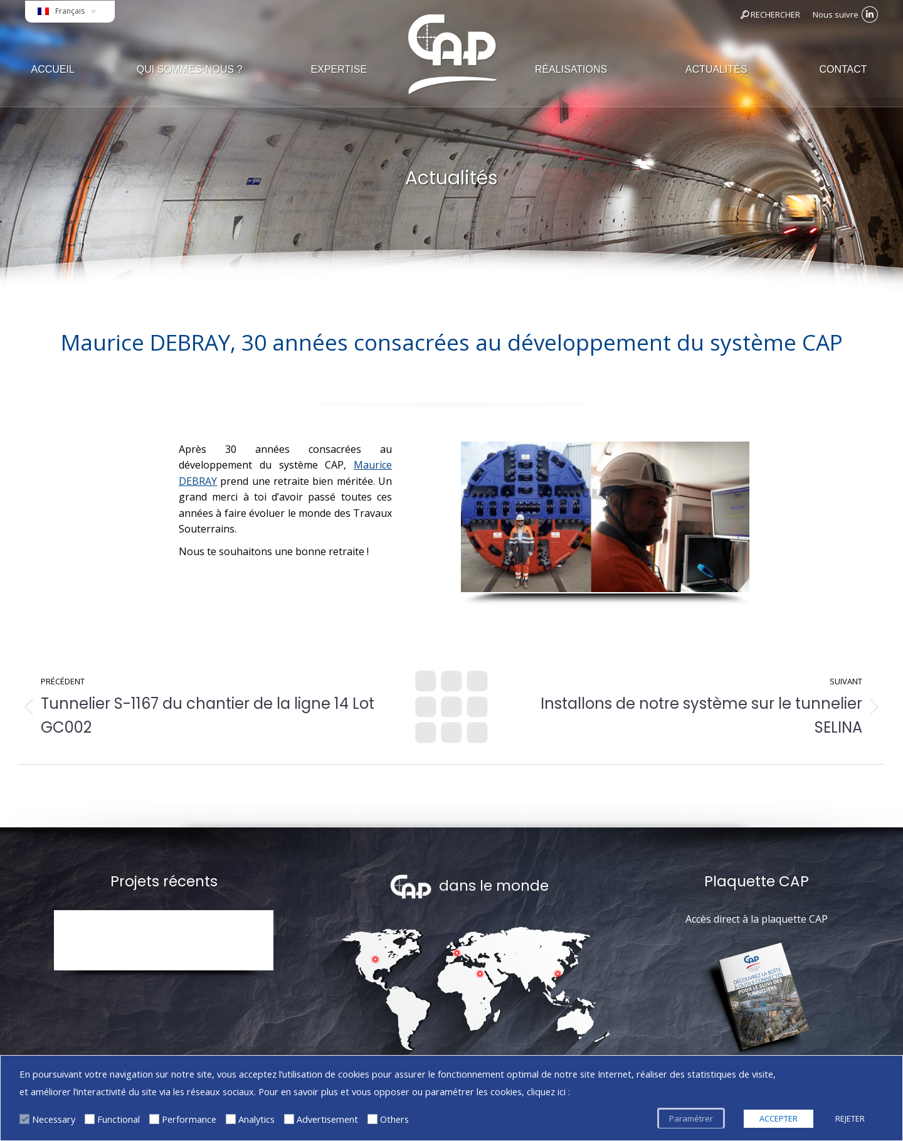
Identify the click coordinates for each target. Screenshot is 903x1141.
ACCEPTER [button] (778, 1118)
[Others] (372, 1119)
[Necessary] (24, 1119)
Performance (189, 1119)
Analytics (256, 1119)
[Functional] (90, 1119)
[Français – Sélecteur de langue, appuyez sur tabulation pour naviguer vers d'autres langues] (70, 15)
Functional (118, 1119)
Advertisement (327, 1119)
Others (394, 1119)
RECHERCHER (769, 14)
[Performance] (154, 1119)
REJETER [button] (850, 1118)
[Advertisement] (289, 1119)
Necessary (53, 1119)
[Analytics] (231, 1119)
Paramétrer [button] (691, 1118)
